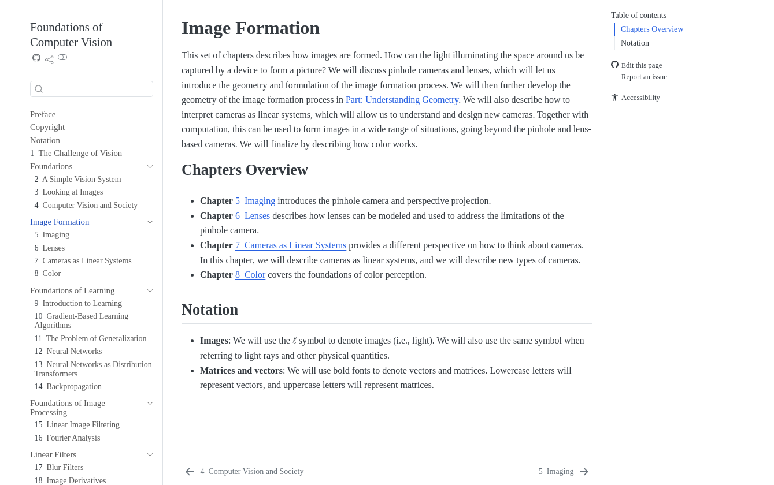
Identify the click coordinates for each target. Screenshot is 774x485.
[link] (49, 59)
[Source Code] (36, 59)
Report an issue (639, 77)
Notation (635, 43)
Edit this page (636, 65)
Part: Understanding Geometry (402, 100)
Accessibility (635, 98)
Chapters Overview (652, 29)
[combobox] (91, 89)
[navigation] (147, 166)
